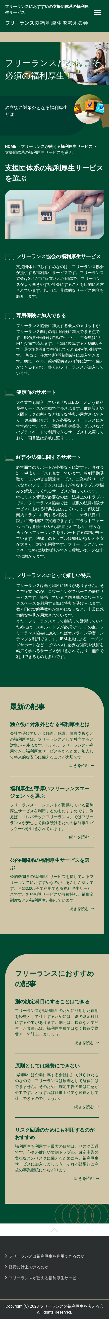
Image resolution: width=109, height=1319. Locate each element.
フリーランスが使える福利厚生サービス (44, 1278)
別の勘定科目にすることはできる (52, 1002)
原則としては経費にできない (47, 1066)
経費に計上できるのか (29, 1267)
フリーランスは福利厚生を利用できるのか (46, 1256)
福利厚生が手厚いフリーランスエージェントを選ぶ (50, 792)
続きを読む (79, 765)
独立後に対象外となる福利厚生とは (36, 111)
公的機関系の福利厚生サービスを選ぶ (50, 864)
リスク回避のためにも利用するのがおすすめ (55, 1133)
